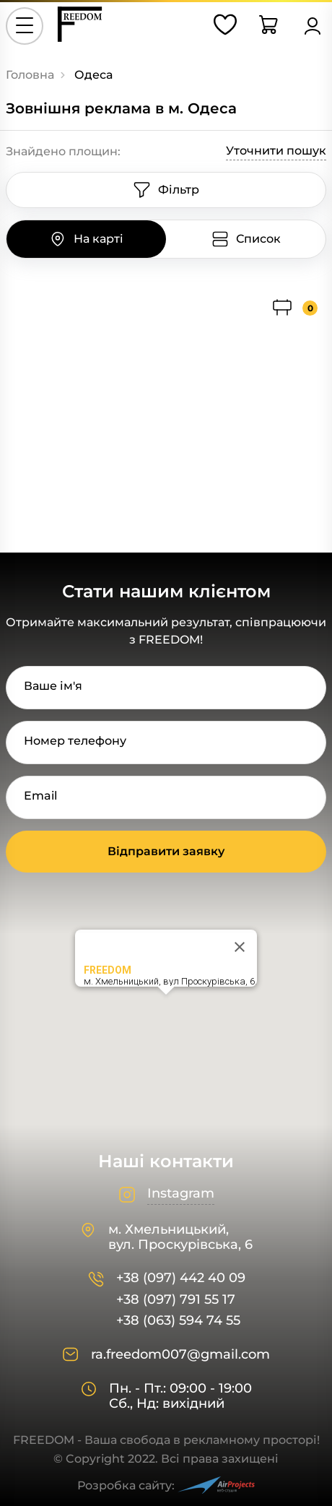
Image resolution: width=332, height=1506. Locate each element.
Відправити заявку (166, 851)
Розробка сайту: (166, 1485)
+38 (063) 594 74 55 (178, 1320)
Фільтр (166, 190)
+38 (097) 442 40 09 (180, 1278)
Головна (30, 75)
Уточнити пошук (276, 150)
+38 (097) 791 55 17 (175, 1299)
